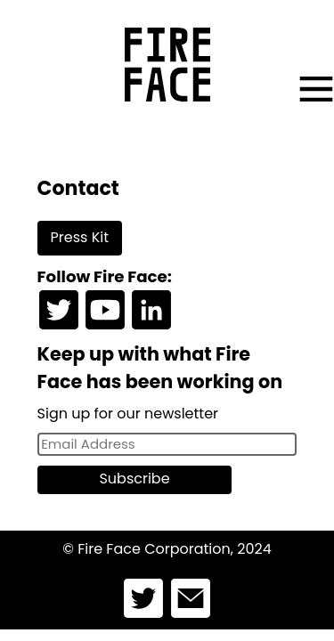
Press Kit (80, 237)
